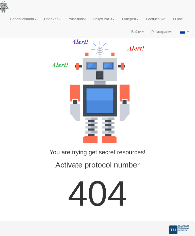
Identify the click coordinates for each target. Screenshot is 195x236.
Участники (77, 19)
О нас (178, 19)
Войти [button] (137, 32)
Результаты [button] (104, 19)
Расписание (156, 19)
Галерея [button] (130, 19)
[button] (184, 31)
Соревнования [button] (23, 19)
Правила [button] (52, 19)
